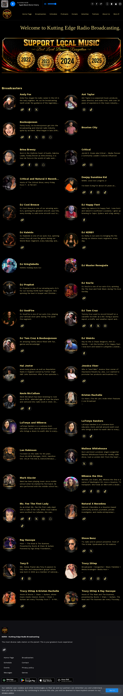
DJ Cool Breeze (29, 204)
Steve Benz (89, 538)
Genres (25, 673)
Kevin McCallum (30, 393)
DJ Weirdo (88, 338)
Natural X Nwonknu (94, 503)
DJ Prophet (27, 284)
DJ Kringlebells (29, 264)
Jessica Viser (90, 365)
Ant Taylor (88, 94)
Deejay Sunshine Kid (94, 177)
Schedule (53, 14)
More (116, 14)
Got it (112, 690)
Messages (8, 673)
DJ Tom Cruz (90, 310)
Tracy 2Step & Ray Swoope (98, 590)
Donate (75, 14)
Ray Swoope (27, 539)
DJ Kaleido (26, 232)
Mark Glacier (28, 477)
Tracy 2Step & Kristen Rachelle (39, 590)
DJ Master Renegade (95, 265)
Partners (95, 14)
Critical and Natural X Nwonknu (39, 178)
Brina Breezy (28, 149)
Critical (86, 149)
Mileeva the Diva (92, 475)
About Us (106, 14)
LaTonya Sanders (92, 420)
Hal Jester (26, 365)
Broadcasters (40, 14)
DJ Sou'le (88, 282)
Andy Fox (25, 94)
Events (7, 668)
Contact (25, 663)
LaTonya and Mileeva (33, 422)
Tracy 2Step (89, 563)
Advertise (85, 14)
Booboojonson (28, 121)
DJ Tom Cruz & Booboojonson (38, 338)
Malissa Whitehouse (94, 448)
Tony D (24, 563)
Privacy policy (28, 668)
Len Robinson (28, 450)
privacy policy (8, 693)
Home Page (27, 14)
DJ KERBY (88, 232)
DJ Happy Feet (91, 204)
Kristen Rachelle (92, 394)
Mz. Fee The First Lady (34, 503)
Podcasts (64, 14)
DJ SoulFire (27, 310)
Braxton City (89, 127)
